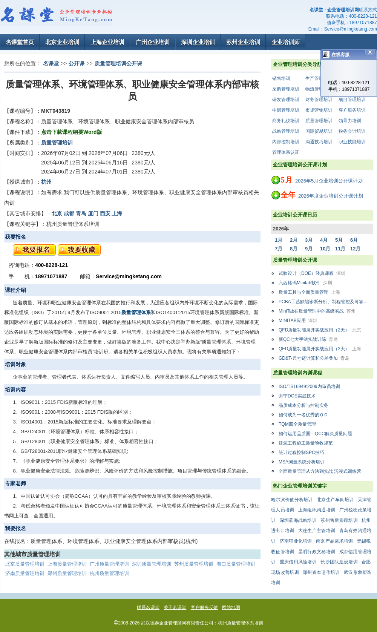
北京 (57, 213)
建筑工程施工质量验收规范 (306, 443)
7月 (278, 249)
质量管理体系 (136, 312)
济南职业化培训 (296, 541)
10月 (325, 249)
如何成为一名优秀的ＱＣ (303, 414)
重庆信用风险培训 (298, 562)
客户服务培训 (352, 110)
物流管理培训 (319, 89)
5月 (339, 240)
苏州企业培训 (243, 42)
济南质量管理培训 (24, 573)
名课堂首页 (20, 42)
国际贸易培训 (319, 131)
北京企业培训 (62, 42)
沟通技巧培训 (319, 141)
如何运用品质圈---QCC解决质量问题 (315, 433)
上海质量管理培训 (67, 564)
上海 (117, 213)
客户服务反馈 (204, 607)
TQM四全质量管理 (297, 424)
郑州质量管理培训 (67, 573)
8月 (293, 249)
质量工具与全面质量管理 (309, 292)
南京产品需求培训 (334, 541)
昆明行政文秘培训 (316, 551)
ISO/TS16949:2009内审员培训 (309, 386)
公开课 (76, 63)
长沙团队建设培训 (338, 562)
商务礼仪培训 (285, 120)
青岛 (81, 213)
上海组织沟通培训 (316, 509)
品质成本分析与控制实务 (303, 405)
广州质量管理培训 (109, 564)
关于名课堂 (175, 607)
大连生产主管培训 (316, 530)
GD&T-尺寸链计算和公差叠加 (314, 358)
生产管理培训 (319, 78)
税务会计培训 (352, 131)
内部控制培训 (285, 141)
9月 (309, 249)
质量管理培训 (319, 120)
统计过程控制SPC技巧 (301, 452)
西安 (105, 213)
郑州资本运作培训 (321, 572)
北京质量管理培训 (24, 564)
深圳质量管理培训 (151, 564)
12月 (355, 249)
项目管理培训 (352, 99)
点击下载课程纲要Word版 (71, 132)
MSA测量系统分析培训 (302, 462)
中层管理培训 (285, 110)
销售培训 (281, 78)
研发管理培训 (285, 99)
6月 (354, 240)
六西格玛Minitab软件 (305, 282)
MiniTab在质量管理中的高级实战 (317, 311)
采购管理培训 (285, 89)
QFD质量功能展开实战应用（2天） (320, 330)
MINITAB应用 (298, 320)
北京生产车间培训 (335, 499)
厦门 (93, 213)
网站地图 (231, 607)
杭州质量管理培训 (109, 573)
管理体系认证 (285, 152)
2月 (293, 240)
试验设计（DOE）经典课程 (312, 273)
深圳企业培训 (198, 42)
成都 (69, 213)
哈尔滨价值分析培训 (292, 499)
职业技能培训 (352, 141)
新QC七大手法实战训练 (308, 339)
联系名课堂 (148, 607)
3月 (309, 240)
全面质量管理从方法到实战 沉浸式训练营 (320, 471)
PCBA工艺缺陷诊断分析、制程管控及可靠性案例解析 (326, 301)
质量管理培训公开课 (118, 63)
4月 (324, 240)
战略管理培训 (285, 131)
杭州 (46, 182)
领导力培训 (350, 120)
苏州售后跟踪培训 (338, 520)
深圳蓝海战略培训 (298, 520)
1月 (278, 240)
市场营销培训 (319, 110)
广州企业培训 (153, 42)
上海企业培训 (107, 42)
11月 (340, 249)
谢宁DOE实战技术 (297, 396)
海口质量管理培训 (236, 564)
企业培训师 (285, 42)
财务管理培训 (319, 99)
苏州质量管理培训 (193, 564)
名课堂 (51, 63)
